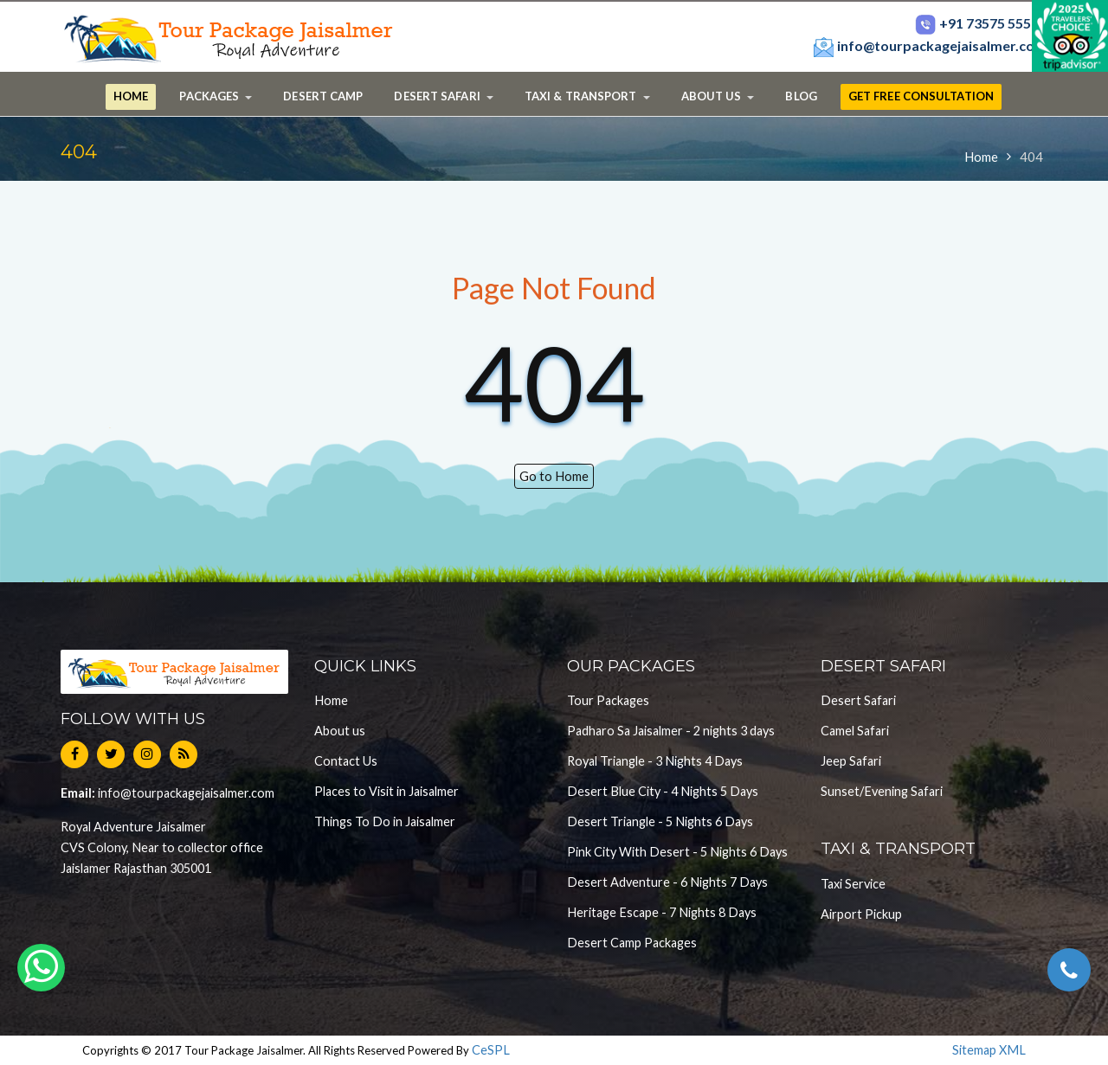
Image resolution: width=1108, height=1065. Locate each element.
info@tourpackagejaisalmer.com (930, 45)
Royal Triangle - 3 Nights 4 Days (655, 761)
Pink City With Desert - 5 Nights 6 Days (677, 851)
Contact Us (345, 761)
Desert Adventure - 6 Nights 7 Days (667, 882)
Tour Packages (608, 700)
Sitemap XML (989, 1050)
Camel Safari (855, 730)
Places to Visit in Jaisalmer (386, 791)
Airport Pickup (861, 914)
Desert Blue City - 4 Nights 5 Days (662, 791)
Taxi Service (853, 883)
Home (981, 156)
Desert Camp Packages (632, 942)
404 (1031, 156)
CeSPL (491, 1050)
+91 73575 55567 (981, 23)
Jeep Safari (851, 761)
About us (339, 730)
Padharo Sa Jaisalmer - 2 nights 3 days (671, 730)
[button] (215, 97)
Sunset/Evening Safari (882, 791)
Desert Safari (858, 700)
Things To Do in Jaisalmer (384, 821)
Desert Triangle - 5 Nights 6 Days (660, 821)
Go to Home (554, 476)
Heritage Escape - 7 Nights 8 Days (662, 912)
